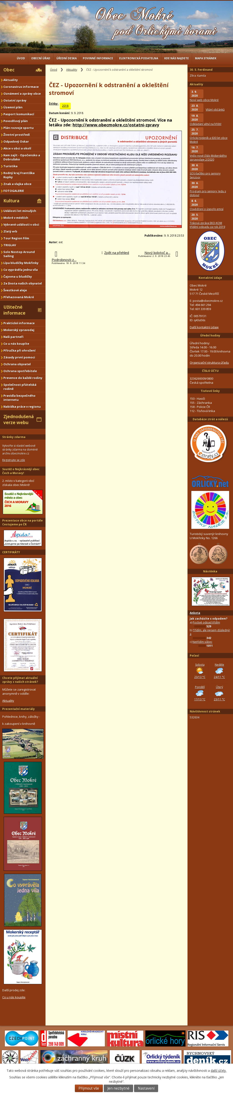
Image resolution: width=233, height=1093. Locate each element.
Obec (9, 70)
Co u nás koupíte (16, 344)
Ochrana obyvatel (17, 364)
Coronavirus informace (21, 87)
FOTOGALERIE (13, 191)
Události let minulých (19, 211)
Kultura (11, 201)
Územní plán (13, 107)
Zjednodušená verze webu (18, 419)
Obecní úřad (40, 58)
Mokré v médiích (15, 218)
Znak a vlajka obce (17, 184)
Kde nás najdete (176, 58)
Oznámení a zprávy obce (22, 93)
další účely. (218, 1070)
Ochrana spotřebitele (20, 371)
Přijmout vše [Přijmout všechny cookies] (89, 1088)
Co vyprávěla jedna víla (20, 270)
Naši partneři (13, 337)
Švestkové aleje (15, 290)
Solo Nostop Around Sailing (19, 254)
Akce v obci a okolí (17, 148)
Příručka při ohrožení (19, 350)
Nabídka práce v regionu (22, 406)
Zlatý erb (10, 231)
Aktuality (71, 69)
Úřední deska (66, 58)
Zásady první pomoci (19, 357)
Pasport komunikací (18, 114)
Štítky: (53, 104)
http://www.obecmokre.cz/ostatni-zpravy (116, 125)
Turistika (10, 166)
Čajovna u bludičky (17, 276)
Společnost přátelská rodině (19, 387)
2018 (65, 106)
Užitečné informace (14, 310)
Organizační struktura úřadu (209, 362)
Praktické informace (19, 323)
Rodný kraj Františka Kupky (19, 175)
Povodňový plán (15, 121)
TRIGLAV (9, 245)
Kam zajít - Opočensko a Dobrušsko (21, 157)
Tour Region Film (16, 238)
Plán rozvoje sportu (18, 128)
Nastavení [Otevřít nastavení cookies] (146, 1088)
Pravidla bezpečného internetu (19, 398)
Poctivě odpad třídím (206, 622)
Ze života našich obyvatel (22, 283)
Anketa (195, 613)
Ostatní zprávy (14, 100)
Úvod (21, 58)
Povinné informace (98, 58)
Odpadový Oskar (16, 141)
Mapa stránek (205, 58)
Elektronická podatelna (138, 58)
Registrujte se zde (13, 460)
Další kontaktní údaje (204, 327)
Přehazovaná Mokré (18, 297)
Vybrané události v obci (21, 224)
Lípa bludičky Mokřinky (20, 263)
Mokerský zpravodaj (18, 330)
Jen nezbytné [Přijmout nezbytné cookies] (118, 1088)
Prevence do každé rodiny (22, 378)
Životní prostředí (16, 135)
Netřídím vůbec (202, 642)
